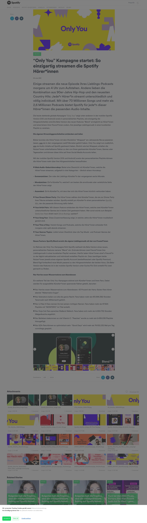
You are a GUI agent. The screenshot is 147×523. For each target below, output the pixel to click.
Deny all (15, 518)
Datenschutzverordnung (39, 508)
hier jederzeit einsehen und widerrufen (30, 510)
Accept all (7, 518)
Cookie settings (26, 518)
